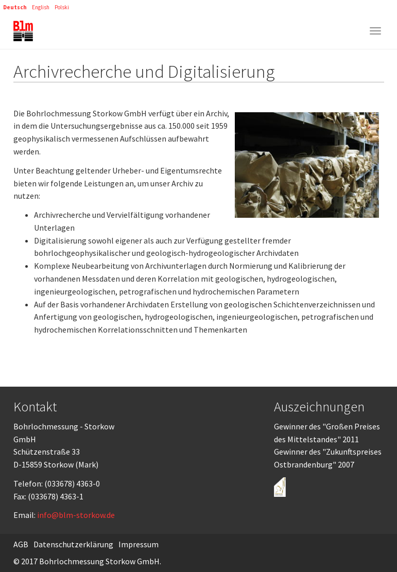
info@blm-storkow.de (76, 515)
